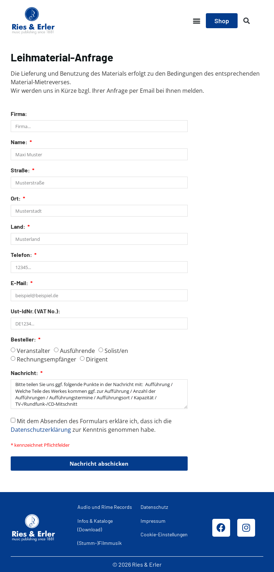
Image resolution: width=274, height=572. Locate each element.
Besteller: (24, 339)
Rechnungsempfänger (46, 359)
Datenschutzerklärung (41, 430)
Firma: (19, 114)
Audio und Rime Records (104, 507)
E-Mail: (20, 283)
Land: (18, 227)
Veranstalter (33, 351)
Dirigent (97, 359)
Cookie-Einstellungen (164, 534)
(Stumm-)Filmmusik (99, 543)
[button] (196, 21)
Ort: (16, 199)
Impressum (153, 521)
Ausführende (77, 351)
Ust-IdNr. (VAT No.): (35, 311)
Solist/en (116, 351)
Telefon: (22, 255)
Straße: (21, 170)
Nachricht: (25, 373)
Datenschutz (154, 507)
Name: (20, 142)
